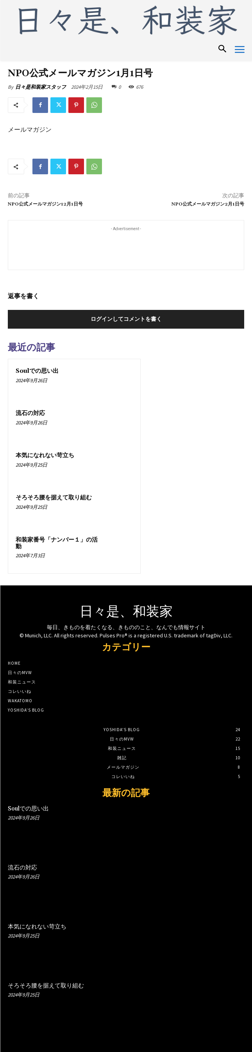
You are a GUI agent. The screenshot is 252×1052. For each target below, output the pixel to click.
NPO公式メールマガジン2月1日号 (208, 204)
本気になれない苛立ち (45, 455)
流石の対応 (30, 413)
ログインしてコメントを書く (126, 319)
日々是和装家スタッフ (40, 87)
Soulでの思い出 (37, 371)
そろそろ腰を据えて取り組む (54, 497)
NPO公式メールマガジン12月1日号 (45, 204)
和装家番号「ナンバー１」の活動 (57, 543)
